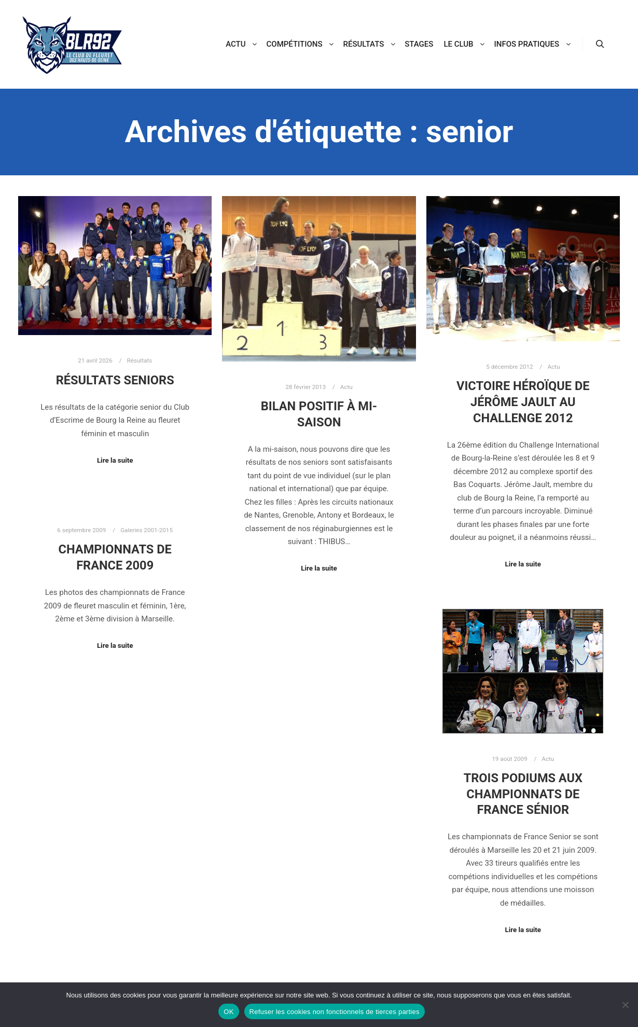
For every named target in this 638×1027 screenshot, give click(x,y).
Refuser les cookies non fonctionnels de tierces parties (334, 1012)
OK (228, 1012)
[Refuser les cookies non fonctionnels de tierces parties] (625, 1005)
